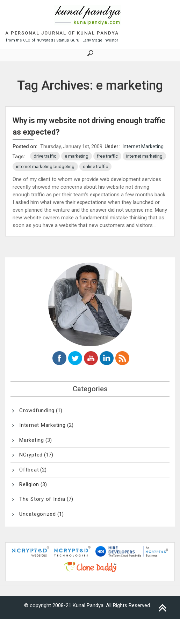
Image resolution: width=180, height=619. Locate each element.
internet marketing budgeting (45, 166)
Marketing (31, 440)
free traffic (107, 156)
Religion (29, 484)
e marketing (76, 156)
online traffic (95, 166)
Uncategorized (37, 514)
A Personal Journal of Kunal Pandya (62, 33)
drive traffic (45, 156)
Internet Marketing (143, 146)
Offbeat (29, 470)
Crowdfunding (37, 410)
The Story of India (42, 499)
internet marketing (144, 156)
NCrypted (31, 455)
